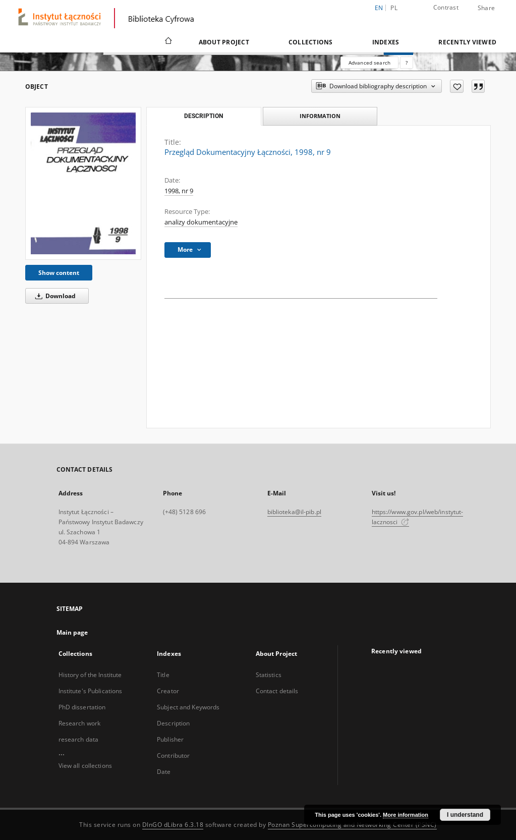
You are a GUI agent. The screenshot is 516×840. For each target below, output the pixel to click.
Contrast (445, 7)
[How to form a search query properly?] (406, 63)
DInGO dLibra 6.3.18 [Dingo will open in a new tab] (173, 824)
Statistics (268, 674)
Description (173, 723)
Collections (311, 42)
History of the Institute (90, 674)
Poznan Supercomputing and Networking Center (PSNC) (352, 824)
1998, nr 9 (178, 191)
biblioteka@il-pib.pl (294, 512)
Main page (72, 632)
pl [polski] (393, 8)
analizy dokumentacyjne (201, 222)
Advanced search (369, 62)
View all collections (85, 765)
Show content (58, 272)
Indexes (385, 42)
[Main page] (167, 42)
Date (163, 771)
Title (163, 674)
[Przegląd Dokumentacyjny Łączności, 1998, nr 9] (83, 183)
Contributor (173, 755)
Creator (168, 691)
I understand (465, 814)
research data (79, 739)
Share (486, 8)
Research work (80, 723)
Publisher (170, 739)
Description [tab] (203, 116)
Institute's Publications (91, 691)
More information (405, 815)
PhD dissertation (82, 707)
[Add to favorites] (457, 86)
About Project (224, 42)
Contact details (277, 691)
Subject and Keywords (188, 707)
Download (54, 296)
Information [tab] (320, 116)
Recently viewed (467, 42)
